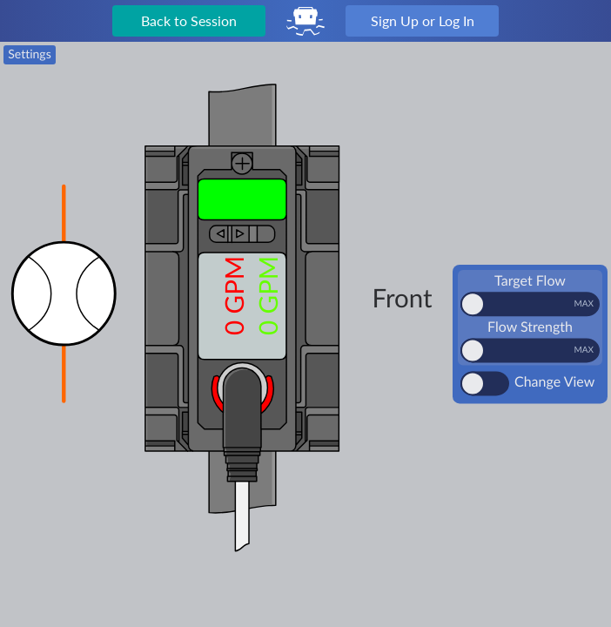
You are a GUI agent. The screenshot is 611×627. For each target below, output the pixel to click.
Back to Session (189, 20)
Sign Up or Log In (422, 20)
